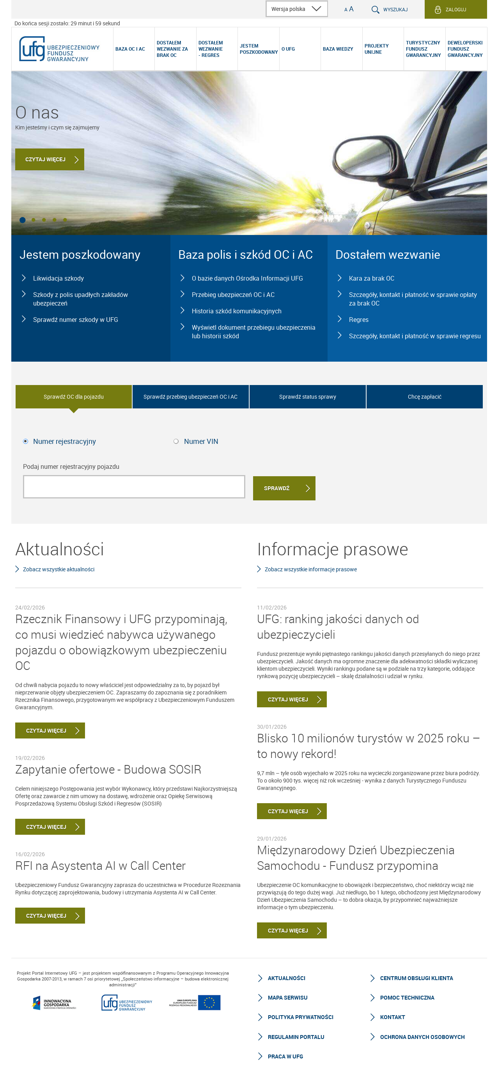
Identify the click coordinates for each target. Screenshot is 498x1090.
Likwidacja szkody (58, 278)
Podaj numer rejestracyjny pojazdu (71, 466)
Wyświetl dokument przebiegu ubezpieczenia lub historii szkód (253, 331)
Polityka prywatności (300, 1015)
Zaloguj (456, 9)
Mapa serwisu (288, 996)
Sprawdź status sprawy (307, 396)
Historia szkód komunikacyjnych (237, 311)
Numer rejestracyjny (64, 441)
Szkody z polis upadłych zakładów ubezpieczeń (80, 298)
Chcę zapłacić (424, 396)
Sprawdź (276, 487)
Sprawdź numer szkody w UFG (75, 319)
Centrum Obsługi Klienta (416, 976)
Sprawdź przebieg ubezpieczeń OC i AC (190, 396)
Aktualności (286, 976)
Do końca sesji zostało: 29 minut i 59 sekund (67, 23)
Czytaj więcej (46, 162)
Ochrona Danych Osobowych (422, 1035)
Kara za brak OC (371, 278)
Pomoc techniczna (407, 996)
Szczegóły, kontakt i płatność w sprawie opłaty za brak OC (413, 298)
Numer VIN (201, 441)
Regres (359, 319)
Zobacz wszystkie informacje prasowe (311, 567)
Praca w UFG (285, 1055)
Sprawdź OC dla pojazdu (74, 396)
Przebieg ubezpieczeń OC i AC (233, 294)
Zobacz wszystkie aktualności (58, 567)
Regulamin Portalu (296, 1035)
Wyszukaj (395, 9)
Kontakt (392, 1015)
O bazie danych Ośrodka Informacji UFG (247, 278)
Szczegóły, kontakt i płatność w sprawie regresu (415, 336)
